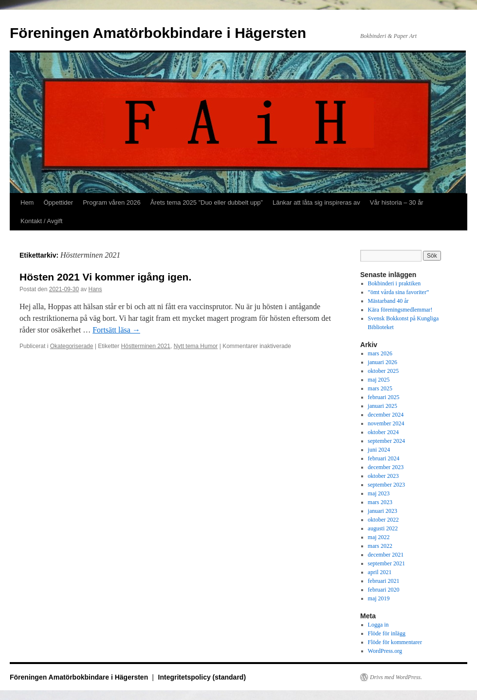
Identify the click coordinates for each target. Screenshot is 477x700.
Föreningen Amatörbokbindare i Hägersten (158, 33)
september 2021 (386, 563)
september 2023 (386, 484)
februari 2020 (384, 589)
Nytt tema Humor (196, 346)
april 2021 (380, 572)
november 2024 (386, 423)
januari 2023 (382, 511)
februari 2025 (384, 397)
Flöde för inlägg (386, 633)
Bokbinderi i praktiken (394, 283)
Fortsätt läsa (116, 330)
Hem (27, 202)
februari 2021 (384, 581)
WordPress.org (385, 651)
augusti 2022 (383, 528)
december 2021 (386, 554)
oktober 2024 (383, 432)
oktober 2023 (383, 475)
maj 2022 (379, 537)
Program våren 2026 (112, 202)
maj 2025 (379, 379)
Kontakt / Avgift (41, 221)
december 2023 (386, 467)
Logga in (378, 624)
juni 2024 (379, 449)
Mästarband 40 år (388, 301)
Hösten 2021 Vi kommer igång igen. (105, 276)
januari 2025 (382, 405)
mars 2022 (380, 545)
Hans (95, 289)
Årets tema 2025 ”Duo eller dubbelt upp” (206, 202)
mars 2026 (380, 353)
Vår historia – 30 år (396, 202)
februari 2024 (384, 458)
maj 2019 (379, 598)
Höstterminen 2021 (145, 346)
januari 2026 (382, 362)
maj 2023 (379, 493)
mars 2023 (380, 502)
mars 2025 (380, 388)
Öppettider (58, 202)
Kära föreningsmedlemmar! (400, 309)
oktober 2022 (383, 519)
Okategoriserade (71, 346)
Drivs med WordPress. (396, 677)
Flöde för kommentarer (395, 642)
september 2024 (386, 441)
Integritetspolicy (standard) (202, 677)
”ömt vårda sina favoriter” (398, 292)
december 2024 (386, 414)
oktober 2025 (383, 371)
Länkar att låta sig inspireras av (316, 202)
